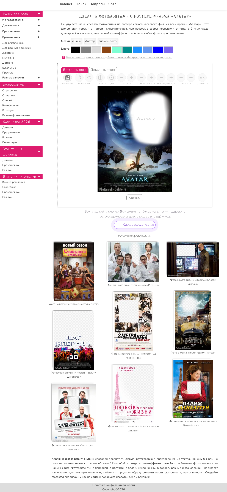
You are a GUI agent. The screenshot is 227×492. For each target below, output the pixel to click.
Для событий (10, 25)
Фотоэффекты (81, 468)
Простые (7, 72)
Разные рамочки (13, 77)
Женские (8, 53)
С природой (9, 90)
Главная (65, 4)
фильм (76, 41)
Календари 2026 (16, 122)
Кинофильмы (10, 105)
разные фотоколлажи (186, 468)
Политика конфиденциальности (113, 485)
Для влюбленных (13, 43)
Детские (7, 62)
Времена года (11, 37)
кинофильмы (146, 468)
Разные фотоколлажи (16, 115)
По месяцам (9, 142)
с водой (131, 468)
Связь (113, 4)
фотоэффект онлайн (65, 477)
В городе (7, 110)
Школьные (9, 67)
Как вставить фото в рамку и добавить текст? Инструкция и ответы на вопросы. (119, 57)
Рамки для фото (15, 14)
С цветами (8, 95)
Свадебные (9, 187)
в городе (163, 468)
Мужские (8, 58)
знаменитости (108, 41)
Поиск (81, 4)
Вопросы (97, 4)
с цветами (117, 468)
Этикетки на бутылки (19, 176)
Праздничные (11, 31)
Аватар (90, 41)
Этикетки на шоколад (12, 152)
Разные (7, 137)
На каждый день (13, 19)
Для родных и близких (16, 48)
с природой (100, 468)
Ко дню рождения (13, 182)
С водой (7, 100)
